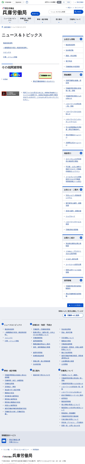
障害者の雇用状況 (11, 396)
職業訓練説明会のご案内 (41, 342)
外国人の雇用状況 (11, 402)
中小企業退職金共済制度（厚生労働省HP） (73, 128)
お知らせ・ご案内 (73, 189)
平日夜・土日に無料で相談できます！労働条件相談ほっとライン (73, 169)
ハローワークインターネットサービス (73, 120)
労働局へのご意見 (73, 315)
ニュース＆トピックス (13, 324)
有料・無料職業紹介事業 (41, 345)
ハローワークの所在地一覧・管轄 (73, 105)
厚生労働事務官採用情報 (73, 295)
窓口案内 (36, 368)
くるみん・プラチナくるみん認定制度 (73, 252)
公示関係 (64, 362)
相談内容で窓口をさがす (41, 372)
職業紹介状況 (9, 390)
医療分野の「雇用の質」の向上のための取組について (44, 332)
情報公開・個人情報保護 (41, 359)
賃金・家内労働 (66, 330)
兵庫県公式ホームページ (73, 144)
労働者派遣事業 (66, 342)
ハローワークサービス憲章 (73, 223)
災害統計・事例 (10, 383)
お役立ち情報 (73, 39)
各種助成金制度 (38, 354)
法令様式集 (69, 50)
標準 (59, 2)
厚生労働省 (80, 2)
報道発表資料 (8, 43)
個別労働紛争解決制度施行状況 (15, 405)
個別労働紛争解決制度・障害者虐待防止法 (72, 355)
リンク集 (6, 446)
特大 (68, 2)
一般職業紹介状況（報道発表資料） (15, 48)
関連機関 (73, 74)
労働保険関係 (37, 336)
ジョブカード (70, 216)
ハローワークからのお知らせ (73, 113)
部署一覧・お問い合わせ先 (70, 422)
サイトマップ (79, 7)
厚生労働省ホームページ (73, 136)
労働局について (67, 368)
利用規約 (36, 446)
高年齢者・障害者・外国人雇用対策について (72, 346)
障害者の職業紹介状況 (12, 399)
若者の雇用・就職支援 (73, 211)
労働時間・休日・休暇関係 (14, 377)
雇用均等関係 (37, 351)
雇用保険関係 (37, 339)
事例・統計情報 (11, 368)
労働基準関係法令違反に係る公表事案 (15, 373)
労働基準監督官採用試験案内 (73, 287)
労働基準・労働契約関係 (41, 327)
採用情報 (73, 280)
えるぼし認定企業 (72, 259)
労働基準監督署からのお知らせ (73, 97)
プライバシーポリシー (21, 446)
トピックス (7, 52)
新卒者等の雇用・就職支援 (73, 204)
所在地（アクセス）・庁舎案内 (72, 419)
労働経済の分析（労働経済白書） (15, 409)
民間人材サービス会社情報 (73, 271)
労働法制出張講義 (72, 229)
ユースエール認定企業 (73, 264)
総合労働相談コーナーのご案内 (72, 392)
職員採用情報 (66, 398)
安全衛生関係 (66, 327)
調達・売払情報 (71, 56)
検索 (79, 12)
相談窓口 (73, 153)
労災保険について (67, 336)
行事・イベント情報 (10, 57)
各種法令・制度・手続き (43, 324)
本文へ (70, 7)
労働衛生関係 (9, 380)
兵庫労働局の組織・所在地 (73, 82)
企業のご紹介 (73, 237)
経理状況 (64, 395)
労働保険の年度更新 (73, 66)
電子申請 (69, 61)
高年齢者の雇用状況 (12, 393)
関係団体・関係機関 (68, 410)
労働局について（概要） (69, 372)
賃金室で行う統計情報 (12, 386)
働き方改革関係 (66, 351)
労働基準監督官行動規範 (69, 413)
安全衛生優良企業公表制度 (73, 245)
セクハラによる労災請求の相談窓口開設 (73, 160)
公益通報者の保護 (67, 359)
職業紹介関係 (66, 339)
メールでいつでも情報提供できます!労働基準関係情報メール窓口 (73, 179)
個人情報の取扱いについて (70, 401)
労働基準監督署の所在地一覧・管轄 (73, 89)
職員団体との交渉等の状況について (72, 406)
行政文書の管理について (69, 416)
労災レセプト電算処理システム (73, 196)
